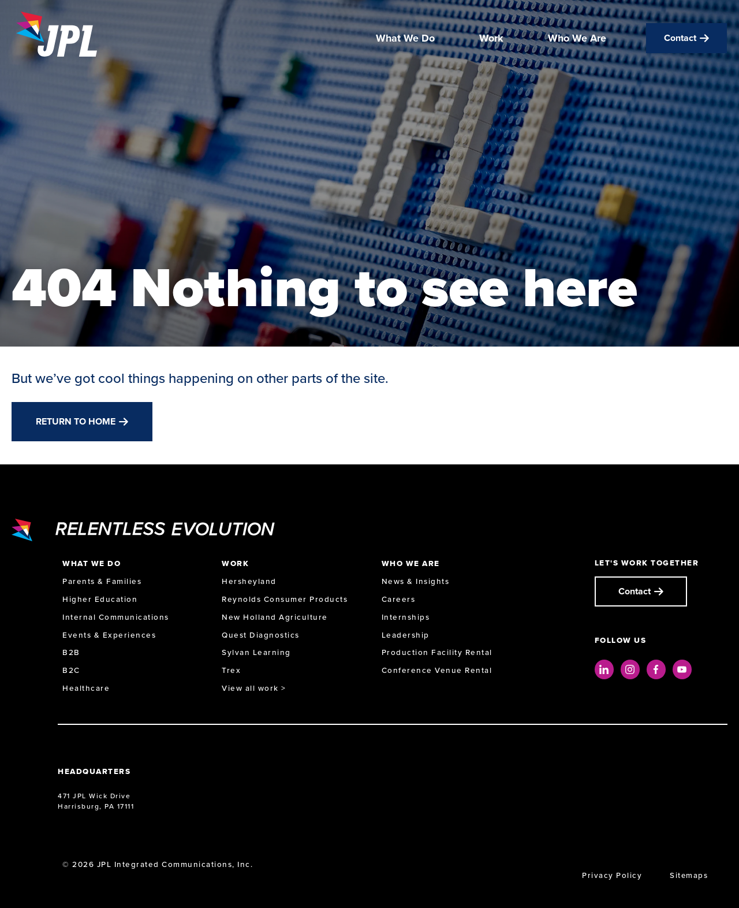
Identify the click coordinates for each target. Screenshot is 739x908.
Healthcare (86, 688)
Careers (399, 599)
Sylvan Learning (256, 652)
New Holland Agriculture (275, 617)
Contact (680, 39)
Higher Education (99, 599)
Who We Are (577, 39)
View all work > (254, 688)
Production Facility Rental (437, 652)
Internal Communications (115, 617)
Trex (231, 670)
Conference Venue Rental (437, 670)
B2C (71, 670)
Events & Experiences (109, 635)
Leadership (406, 635)
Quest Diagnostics (261, 635)
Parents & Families (101, 581)
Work (491, 39)
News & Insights (416, 581)
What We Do (405, 39)
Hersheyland (249, 581)
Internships (406, 617)
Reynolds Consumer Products (285, 599)
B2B (71, 652)
